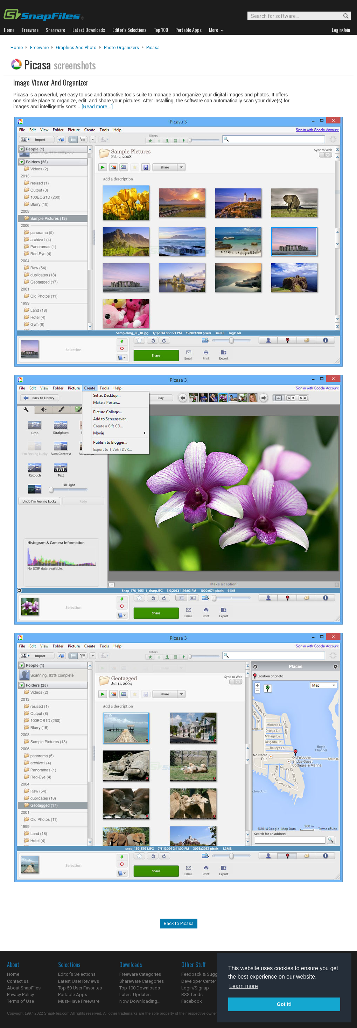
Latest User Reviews (78, 981)
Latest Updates (134, 994)
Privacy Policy (20, 994)
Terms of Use (20, 1001)
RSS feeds (192, 994)
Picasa (153, 47)
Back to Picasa (179, 923)
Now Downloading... (139, 1001)
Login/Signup (195, 987)
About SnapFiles (24, 987)
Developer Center (198, 981)
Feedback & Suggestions (207, 974)
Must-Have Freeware (78, 1001)
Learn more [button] (243, 986)
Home (16, 47)
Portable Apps (72, 994)
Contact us (18, 981)
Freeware (39, 47)
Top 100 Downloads (139, 987)
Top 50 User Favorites (80, 987)
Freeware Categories (140, 974)
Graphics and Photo (76, 47)
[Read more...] (97, 106)
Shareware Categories (141, 981)
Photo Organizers (121, 47)
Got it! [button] (284, 1004)
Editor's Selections (77, 974)
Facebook (191, 1001)
